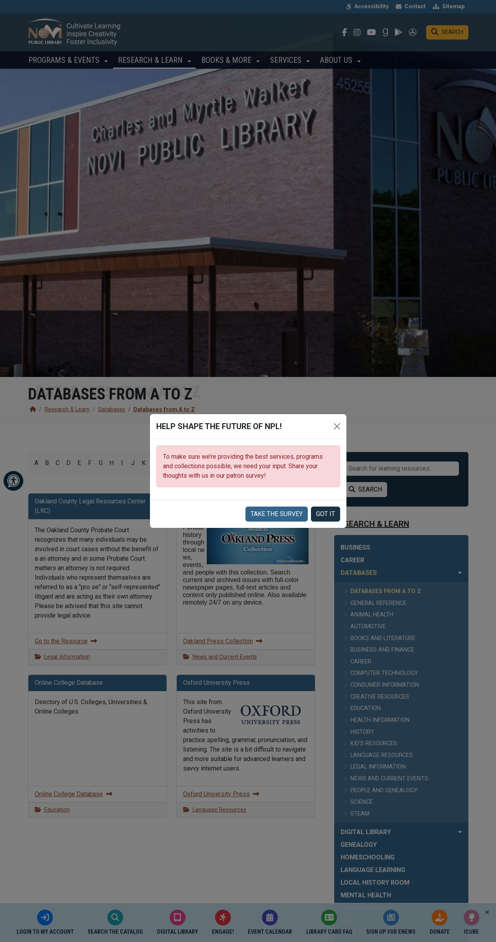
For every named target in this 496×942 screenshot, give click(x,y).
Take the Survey (277, 514)
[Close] (337, 426)
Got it (325, 514)
